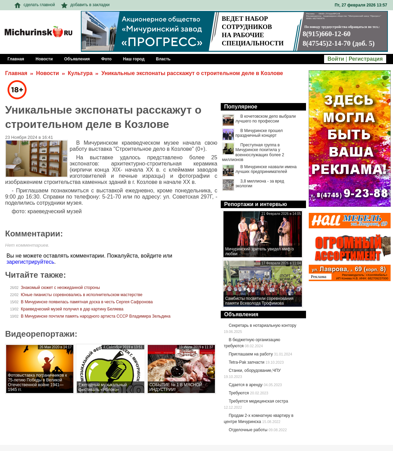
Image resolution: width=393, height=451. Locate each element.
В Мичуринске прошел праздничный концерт (259, 133)
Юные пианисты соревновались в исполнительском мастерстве (81, 294)
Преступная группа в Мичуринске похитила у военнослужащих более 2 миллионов (253, 152)
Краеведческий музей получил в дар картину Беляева (72, 309)
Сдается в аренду (245, 384)
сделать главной (34, 4)
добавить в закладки (85, 4)
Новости (47, 73)
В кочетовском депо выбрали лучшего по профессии (265, 118)
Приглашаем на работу (251, 354)
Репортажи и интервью (255, 204)
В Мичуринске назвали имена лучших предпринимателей (266, 169)
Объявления (241, 314)
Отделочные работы (248, 429)
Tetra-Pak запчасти (246, 362)
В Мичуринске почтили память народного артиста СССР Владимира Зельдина (96, 316)
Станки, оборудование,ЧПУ (254, 370)
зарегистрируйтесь (30, 262)
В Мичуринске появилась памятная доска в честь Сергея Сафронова (87, 302)
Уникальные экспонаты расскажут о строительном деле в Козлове (192, 73)
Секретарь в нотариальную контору (262, 325)
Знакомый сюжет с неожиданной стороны (60, 287)
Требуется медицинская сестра (258, 401)
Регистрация (366, 59)
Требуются (239, 393)
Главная (16, 73)
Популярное (240, 107)
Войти (336, 59)
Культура (80, 73)
